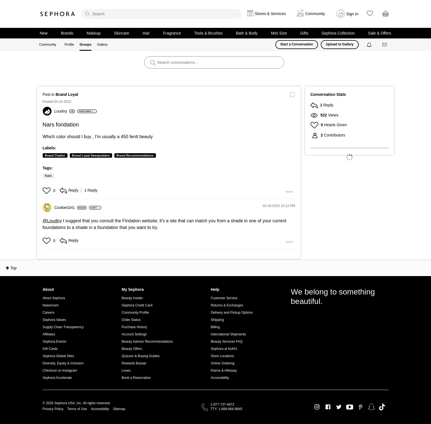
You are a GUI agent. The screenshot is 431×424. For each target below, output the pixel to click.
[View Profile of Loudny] (64, 111)
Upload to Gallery (339, 44)
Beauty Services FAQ (227, 341)
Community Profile (135, 313)
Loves (126, 370)
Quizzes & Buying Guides (141, 356)
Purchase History (134, 327)
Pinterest (360, 407)
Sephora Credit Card (137, 305)
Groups (86, 45)
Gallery (102, 45)
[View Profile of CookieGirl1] (70, 207)
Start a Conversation (296, 44)
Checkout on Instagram (60, 370)
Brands (67, 33)
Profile (69, 45)
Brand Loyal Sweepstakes (91, 155)
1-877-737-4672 (222, 404)
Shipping (217, 320)
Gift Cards (50, 349)
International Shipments (228, 334)
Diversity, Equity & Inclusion (63, 363)
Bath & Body (247, 33)
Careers (49, 313)
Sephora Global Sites (58, 356)
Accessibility (220, 378)
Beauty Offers (132, 349)
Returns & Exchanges (227, 305)
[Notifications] (370, 44)
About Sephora (54, 298)
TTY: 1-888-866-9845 (226, 409)
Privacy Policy (53, 409)
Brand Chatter (55, 155)
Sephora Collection (338, 33)
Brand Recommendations (135, 155)
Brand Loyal (67, 94)
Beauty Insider (132, 298)
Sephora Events (54, 341)
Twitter (338, 407)
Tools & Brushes (208, 33)
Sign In (352, 14)
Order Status (131, 320)
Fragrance (172, 33)
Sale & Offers (379, 33)
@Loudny (52, 220)
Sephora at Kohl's (224, 349)
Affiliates (49, 334)
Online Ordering (223, 363)
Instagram (317, 407)
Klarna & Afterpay (224, 370)
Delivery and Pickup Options (232, 313)
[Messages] (385, 45)
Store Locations (222, 356)
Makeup (94, 33)
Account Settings (134, 334)
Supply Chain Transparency (63, 327)
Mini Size (279, 33)
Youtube (349, 407)
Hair (146, 33)
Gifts (304, 33)
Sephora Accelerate (57, 378)
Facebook (327, 407)
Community (47, 45)
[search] (161, 14)
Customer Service (224, 298)
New (44, 33)
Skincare (121, 33)
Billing (215, 327)
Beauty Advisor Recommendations (147, 341)
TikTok (382, 407)
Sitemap (119, 409)
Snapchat (371, 407)
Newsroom (51, 305)
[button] (47, 190)
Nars (48, 176)
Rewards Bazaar (134, 363)
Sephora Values (54, 320)
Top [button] (13, 268)
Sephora (58, 14)
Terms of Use (77, 409)
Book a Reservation (136, 378)
